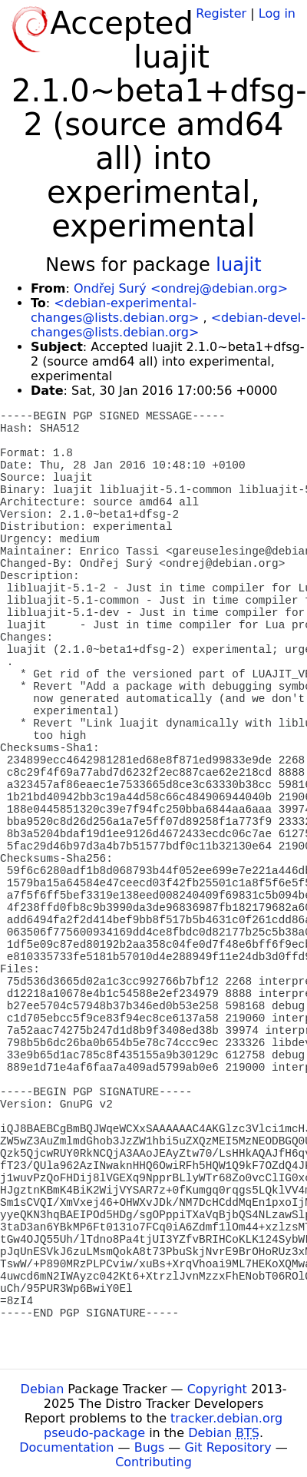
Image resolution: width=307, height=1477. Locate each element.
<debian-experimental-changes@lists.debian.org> (115, 310)
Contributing (153, 1462)
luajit (238, 265)
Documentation (66, 1447)
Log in (277, 13)
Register (221, 13)
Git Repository (227, 1447)
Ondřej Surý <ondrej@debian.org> (181, 288)
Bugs (149, 1447)
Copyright (217, 1389)
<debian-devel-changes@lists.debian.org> (168, 324)
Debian (42, 1389)
